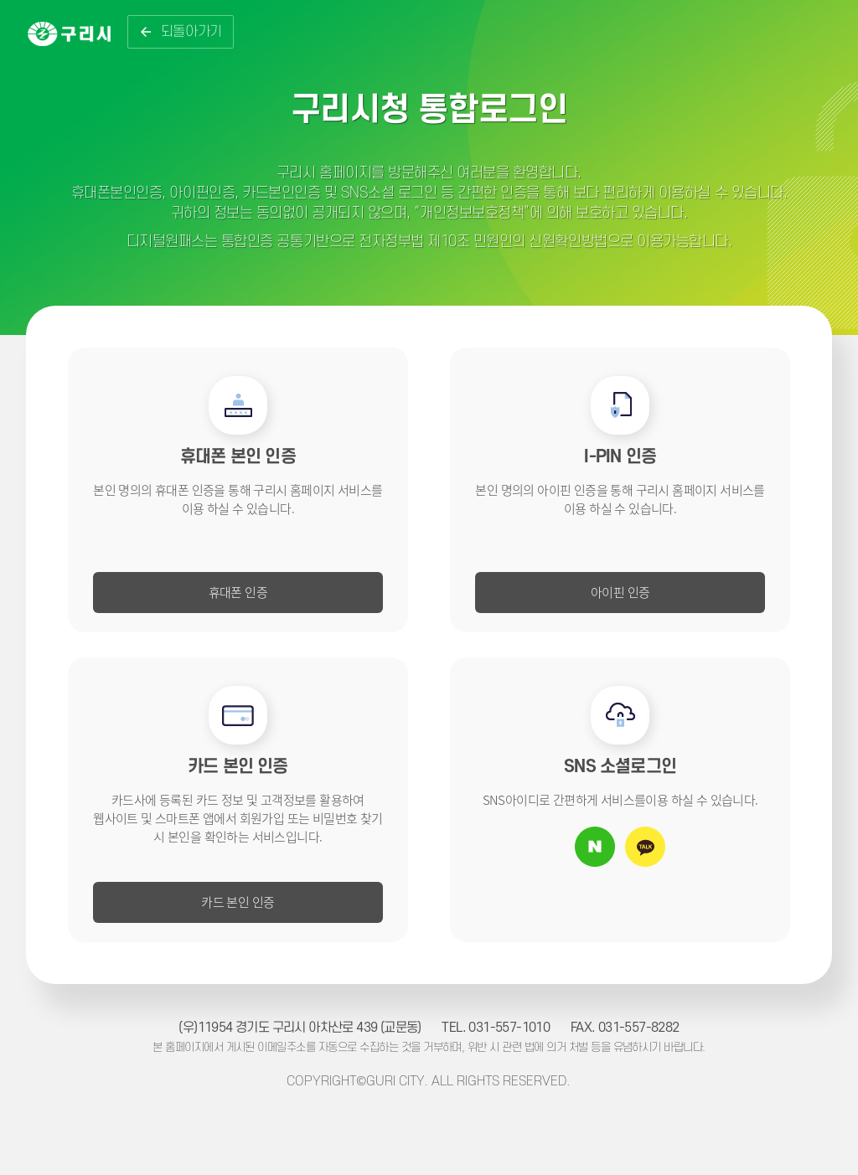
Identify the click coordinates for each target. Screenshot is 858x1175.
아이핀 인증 (620, 591)
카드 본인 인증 (237, 901)
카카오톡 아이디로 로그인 (645, 847)
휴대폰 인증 (238, 591)
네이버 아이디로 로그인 (595, 847)
